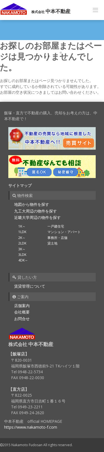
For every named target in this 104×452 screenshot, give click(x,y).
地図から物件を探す (31, 204)
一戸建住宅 (55, 226)
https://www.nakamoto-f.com (30, 427)
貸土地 (52, 243)
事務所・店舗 (57, 237)
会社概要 (22, 312)
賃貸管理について (29, 286)
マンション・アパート (64, 231)
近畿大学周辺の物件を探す (37, 217)
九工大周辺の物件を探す (35, 211)
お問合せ (22, 318)
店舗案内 (22, 305)
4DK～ (23, 260)
